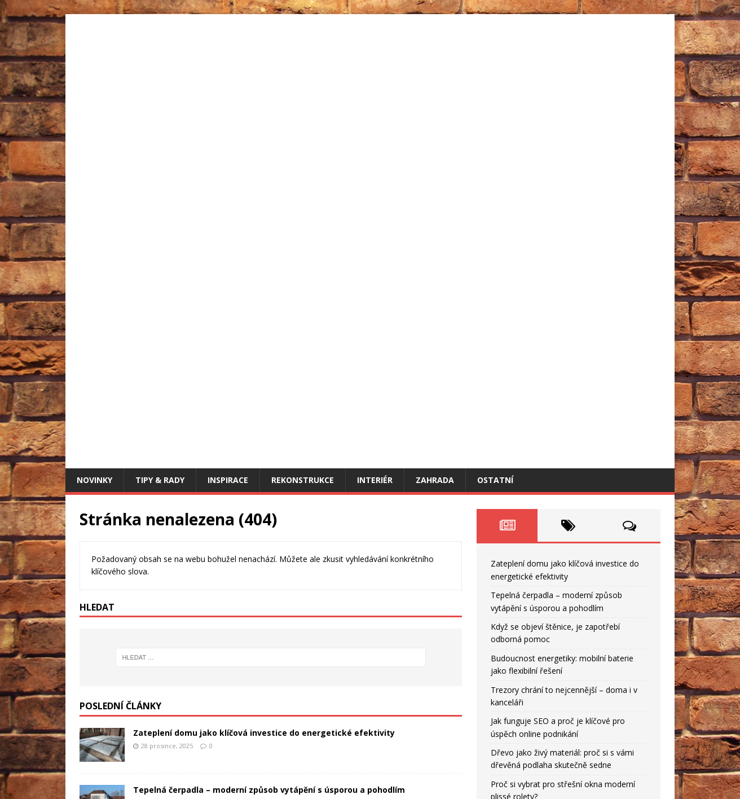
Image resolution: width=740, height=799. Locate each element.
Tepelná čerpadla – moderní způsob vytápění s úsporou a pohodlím (269, 411)
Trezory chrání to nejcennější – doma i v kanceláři (233, 582)
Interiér (375, 101)
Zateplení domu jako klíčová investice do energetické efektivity (264, 354)
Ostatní (495, 101)
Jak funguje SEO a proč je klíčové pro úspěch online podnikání (257, 639)
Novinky (94, 101)
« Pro (486, 674)
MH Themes (238, 774)
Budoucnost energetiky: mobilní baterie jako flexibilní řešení (256, 525)
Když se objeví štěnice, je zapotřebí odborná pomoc (237, 468)
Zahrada (435, 101)
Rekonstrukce (302, 101)
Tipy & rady (159, 101)
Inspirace (228, 101)
